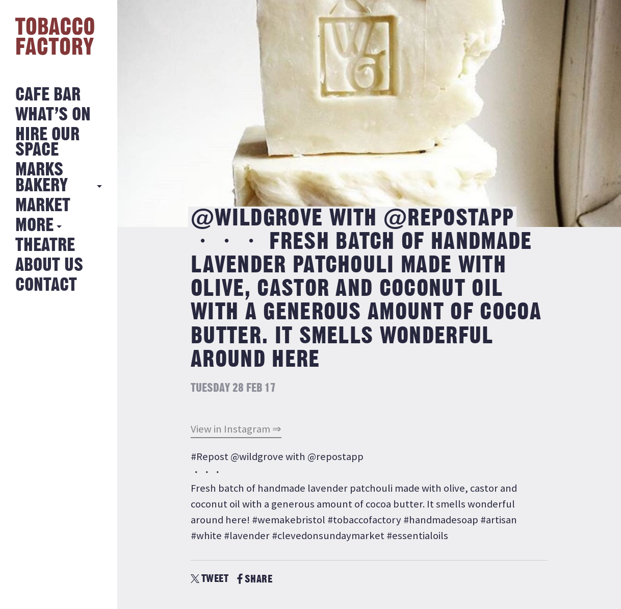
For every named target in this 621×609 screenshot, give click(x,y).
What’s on (53, 115)
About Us (49, 265)
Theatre (45, 245)
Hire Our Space (47, 142)
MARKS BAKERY (41, 177)
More (34, 226)
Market (42, 206)
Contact (46, 285)
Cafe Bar (48, 95)
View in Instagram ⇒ (236, 429)
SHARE (255, 579)
